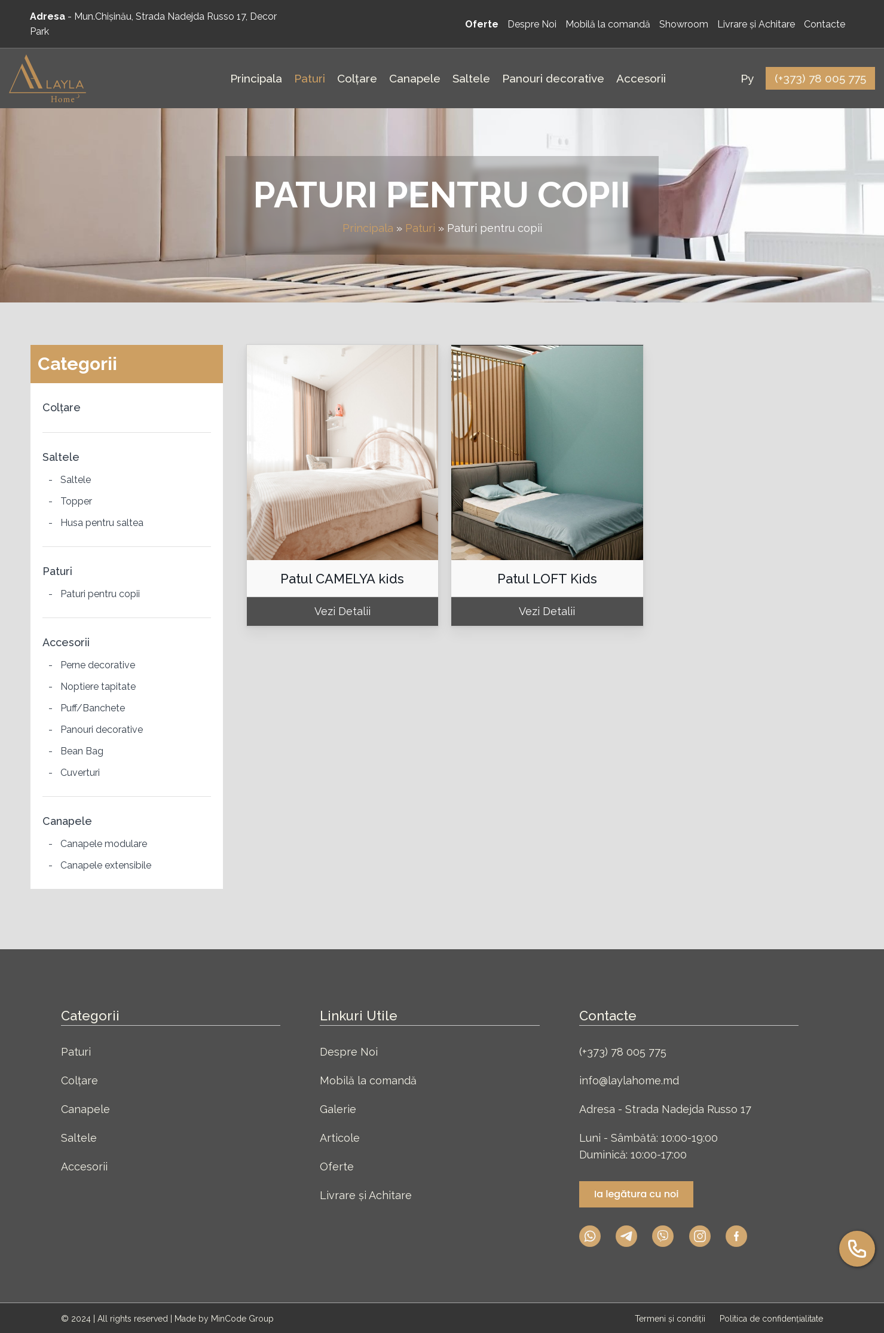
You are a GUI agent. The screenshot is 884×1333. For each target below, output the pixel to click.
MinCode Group (242, 1318)
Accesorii (66, 642)
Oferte (337, 1166)
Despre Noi (349, 1051)
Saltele (60, 457)
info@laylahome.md (629, 1080)
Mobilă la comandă (368, 1080)
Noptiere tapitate (98, 686)
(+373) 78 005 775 (622, 1051)
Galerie (338, 1109)
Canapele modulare (103, 843)
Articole (340, 1138)
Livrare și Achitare (366, 1195)
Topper (76, 501)
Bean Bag (81, 751)
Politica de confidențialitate (771, 1318)
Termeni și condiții (671, 1318)
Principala (367, 228)
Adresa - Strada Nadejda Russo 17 (665, 1109)
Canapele (67, 821)
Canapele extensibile (105, 865)
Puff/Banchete (92, 708)
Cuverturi (80, 772)
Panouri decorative (101, 729)
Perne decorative (97, 665)
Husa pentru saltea (101, 522)
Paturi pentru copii (100, 594)
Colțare (61, 407)
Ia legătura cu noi (636, 1194)
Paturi (420, 228)
